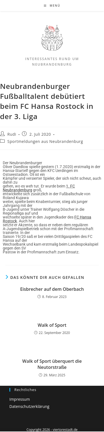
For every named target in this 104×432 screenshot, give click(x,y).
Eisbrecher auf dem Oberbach (52, 289)
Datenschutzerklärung (29, 406)
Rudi (11, 134)
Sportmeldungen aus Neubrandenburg (45, 141)
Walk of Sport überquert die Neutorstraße (52, 364)
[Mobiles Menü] (52, 5)
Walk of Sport (52, 325)
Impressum (19, 399)
